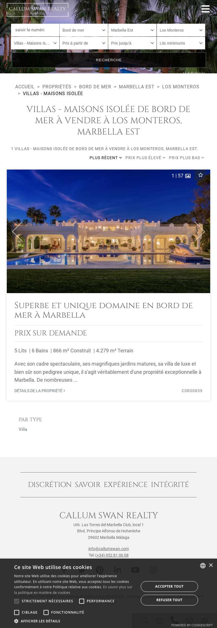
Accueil (25, 86)
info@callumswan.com (108, 548)
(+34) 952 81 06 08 (112, 555)
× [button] (211, 565)
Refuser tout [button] (169, 600)
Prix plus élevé (145, 157)
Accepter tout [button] (169, 586)
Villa (23, 429)
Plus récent (106, 157)
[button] (15, 231)
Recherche (109, 60)
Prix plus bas (186, 157)
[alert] (108, 593)
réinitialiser (194, 73)
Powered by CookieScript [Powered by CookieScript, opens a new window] (192, 625)
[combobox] (84, 30)
